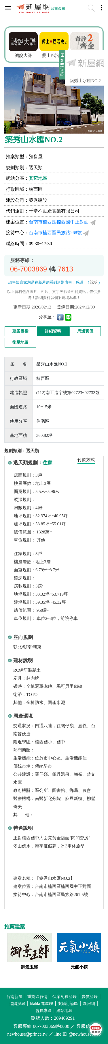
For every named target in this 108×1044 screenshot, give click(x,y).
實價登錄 (90, 997)
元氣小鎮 (79, 967)
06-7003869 (28, 269)
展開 (61, 67)
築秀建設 (38, 200)
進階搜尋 (17, 1003)
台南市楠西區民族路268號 (55, 232)
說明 (94, 282)
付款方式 (86, 459)
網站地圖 (64, 1010)
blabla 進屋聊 (41, 1003)
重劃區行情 (37, 997)
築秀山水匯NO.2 (85, 80)
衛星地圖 (20, 342)
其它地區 (38, 178)
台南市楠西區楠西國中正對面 (59, 221)
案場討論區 (68, 1003)
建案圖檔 (20, 331)
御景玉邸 (29, 967)
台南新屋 (14, 997)
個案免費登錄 (64, 997)
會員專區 (43, 1010)
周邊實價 (85, 331)
